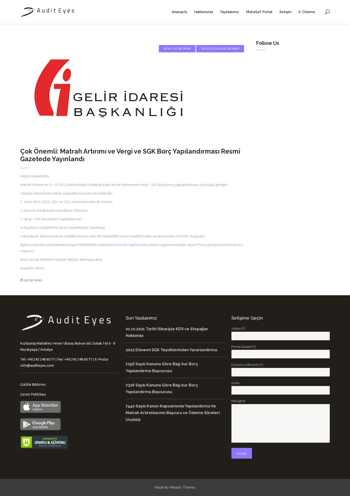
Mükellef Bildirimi (177, 48)
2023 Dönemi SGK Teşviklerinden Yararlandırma (171, 350)
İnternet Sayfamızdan (131, 245)
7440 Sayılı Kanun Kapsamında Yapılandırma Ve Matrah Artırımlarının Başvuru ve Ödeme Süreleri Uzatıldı (173, 413)
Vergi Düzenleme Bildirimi (220, 48)
